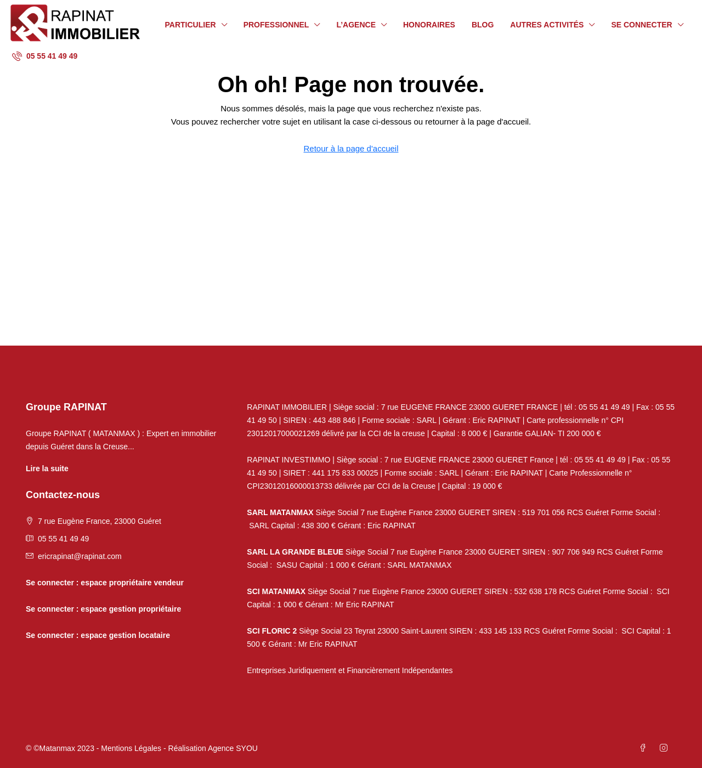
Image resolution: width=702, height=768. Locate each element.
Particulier (190, 24)
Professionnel (276, 24)
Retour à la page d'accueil (351, 148)
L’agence (356, 24)
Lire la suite (47, 468)
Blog (483, 24)
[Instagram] (666, 748)
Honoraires (429, 24)
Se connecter (641, 24)
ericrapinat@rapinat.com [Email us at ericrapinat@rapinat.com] (80, 556)
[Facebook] (645, 748)
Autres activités (547, 24)
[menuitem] (45, 56)
